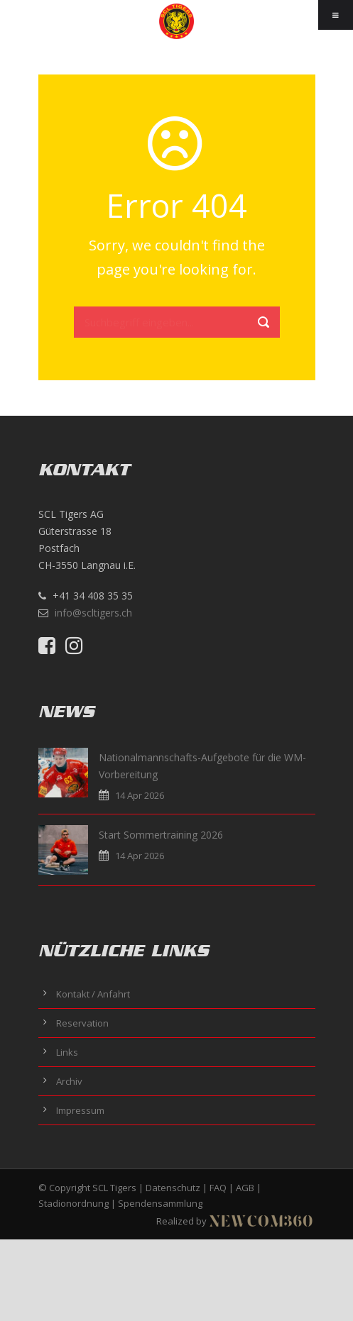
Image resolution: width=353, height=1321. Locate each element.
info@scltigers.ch (93, 612)
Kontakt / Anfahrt (93, 994)
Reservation (82, 1023)
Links (67, 1052)
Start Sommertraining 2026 (161, 834)
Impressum (80, 1110)
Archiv (69, 1081)
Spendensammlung (160, 1203)
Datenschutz (173, 1187)
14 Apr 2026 (139, 795)
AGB (245, 1187)
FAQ (218, 1187)
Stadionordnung (73, 1203)
